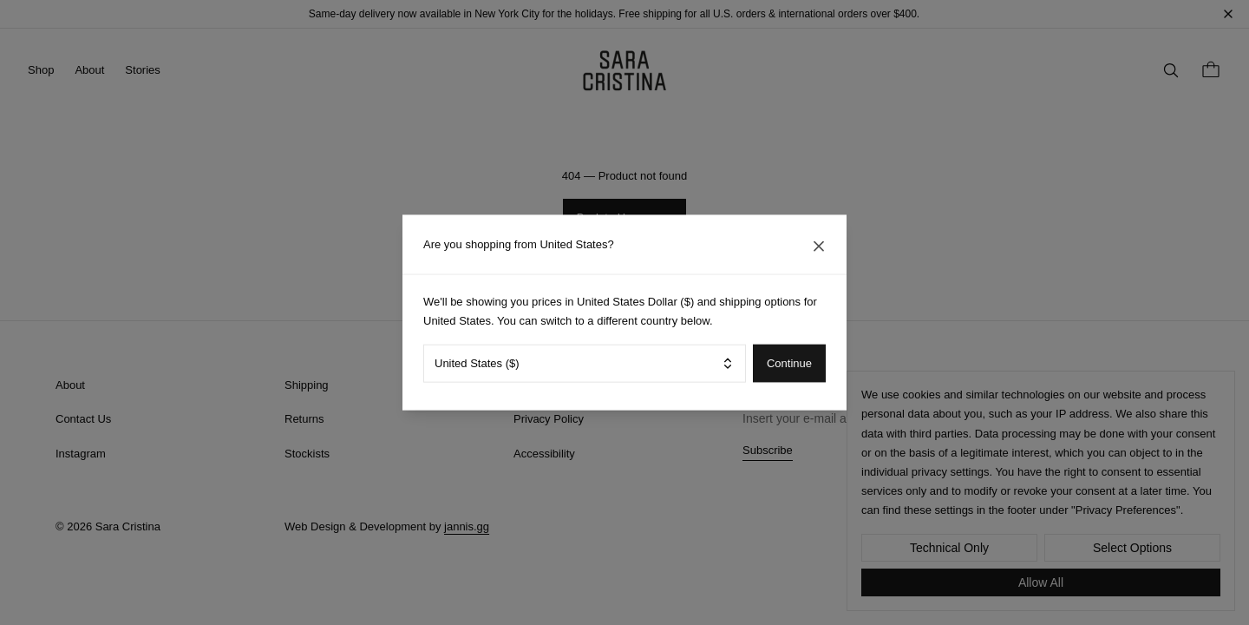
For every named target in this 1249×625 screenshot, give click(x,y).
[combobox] (584, 363)
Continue (789, 363)
